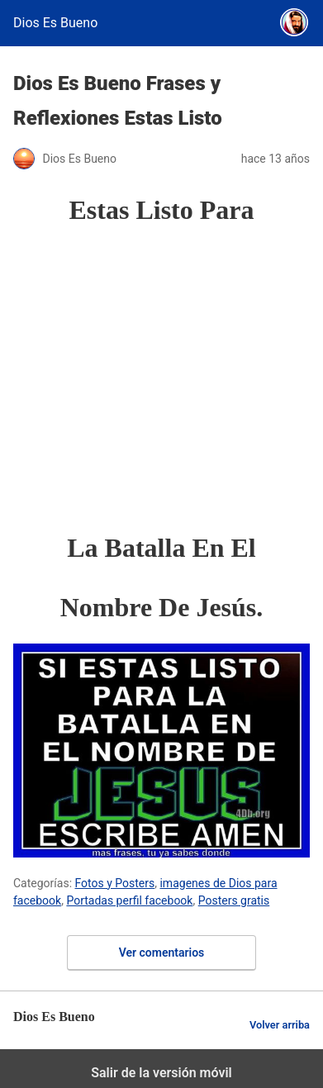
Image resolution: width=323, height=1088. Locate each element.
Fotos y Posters (115, 883)
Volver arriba (279, 1025)
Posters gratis (234, 900)
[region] (168, 378)
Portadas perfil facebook (129, 900)
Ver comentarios (162, 952)
